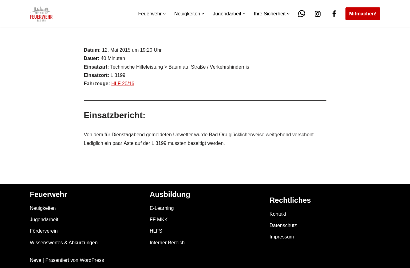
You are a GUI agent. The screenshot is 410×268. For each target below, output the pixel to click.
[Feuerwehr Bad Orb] (41, 14)
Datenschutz (283, 225)
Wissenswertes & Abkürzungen (64, 242)
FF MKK (159, 219)
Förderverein (44, 231)
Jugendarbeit (44, 219)
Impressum (282, 236)
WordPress (92, 260)
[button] (164, 14)
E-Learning (162, 208)
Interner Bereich (167, 242)
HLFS (156, 231)
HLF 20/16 (122, 83)
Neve (35, 260)
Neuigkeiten (43, 208)
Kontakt (278, 214)
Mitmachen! (362, 13)
